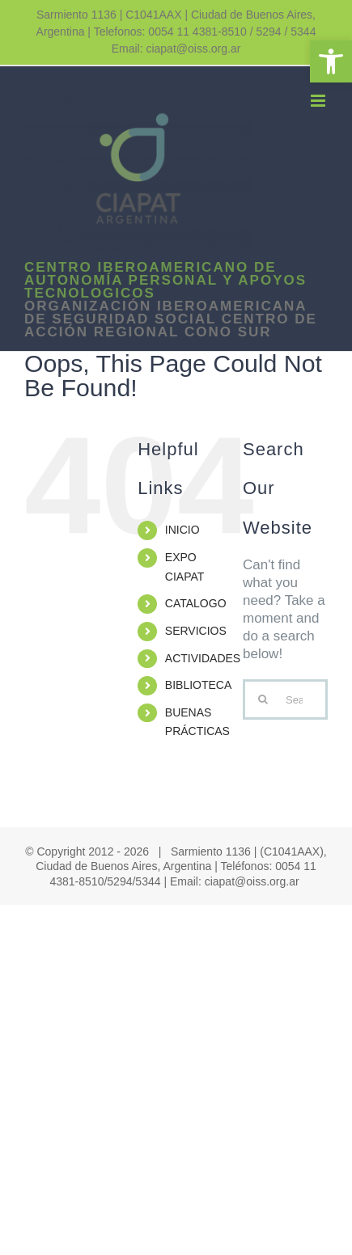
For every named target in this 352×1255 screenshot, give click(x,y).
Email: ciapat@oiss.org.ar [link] (176, 48)
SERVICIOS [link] (196, 630)
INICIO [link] (182, 529)
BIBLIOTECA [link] (198, 684)
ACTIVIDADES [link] (202, 658)
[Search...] (285, 699)
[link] (331, 61)
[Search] (263, 699)
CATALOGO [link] (196, 603)
